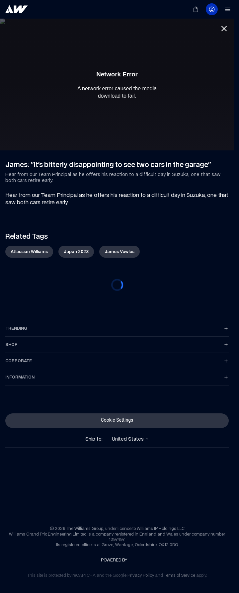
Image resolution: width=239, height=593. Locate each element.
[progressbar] (117, 285)
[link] (16, 9)
